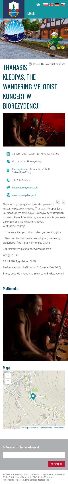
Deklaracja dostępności (37, 479)
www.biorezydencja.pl (24, 195)
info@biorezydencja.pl (24, 187)
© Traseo (32, 427)
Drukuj (36, 64)
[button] (33, 396)
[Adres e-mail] (34, 455)
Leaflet (24, 427)
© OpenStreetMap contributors (50, 427)
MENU (31, 13)
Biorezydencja (20, 169)
